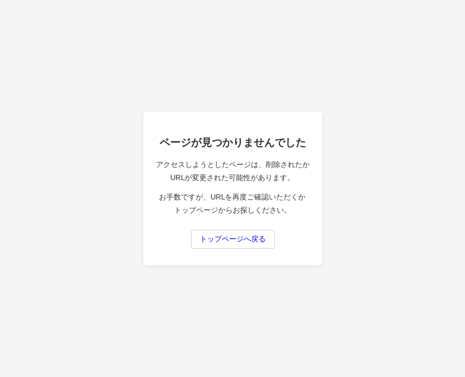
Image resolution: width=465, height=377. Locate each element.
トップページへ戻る (233, 239)
